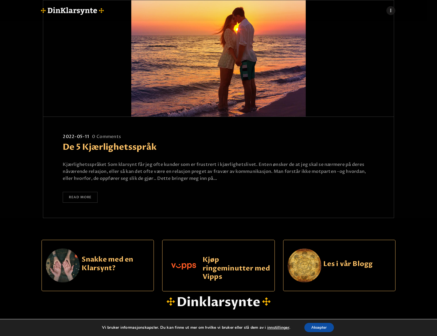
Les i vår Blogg (348, 265)
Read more (83, 197)
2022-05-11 (76, 137)
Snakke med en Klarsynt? (107, 265)
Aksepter (319, 327)
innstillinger (277, 327)
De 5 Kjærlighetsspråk (110, 147)
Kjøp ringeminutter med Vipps (236, 269)
